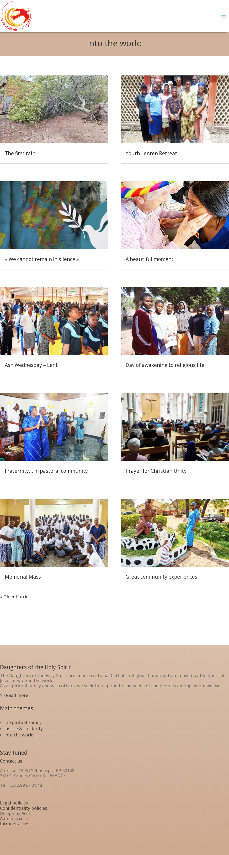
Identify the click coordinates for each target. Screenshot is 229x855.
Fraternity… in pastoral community (46, 470)
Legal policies (14, 803)
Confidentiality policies (23, 808)
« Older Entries (15, 596)
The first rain (20, 153)
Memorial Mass (23, 576)
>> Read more (14, 695)
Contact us (11, 761)
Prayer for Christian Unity (156, 470)
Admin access (14, 818)
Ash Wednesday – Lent (31, 365)
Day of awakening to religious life (165, 365)
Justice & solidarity (23, 728)
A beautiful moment (150, 259)
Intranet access (16, 823)
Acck (26, 813)
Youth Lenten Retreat (151, 153)
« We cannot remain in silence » (42, 259)
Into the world (19, 735)
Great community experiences (161, 576)
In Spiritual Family (23, 722)
